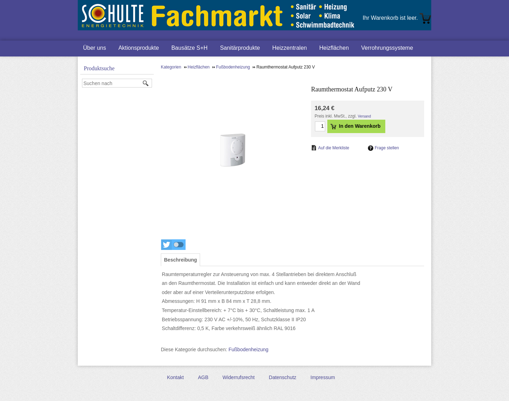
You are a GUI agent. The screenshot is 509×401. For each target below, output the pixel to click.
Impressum (322, 377)
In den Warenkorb (355, 126)
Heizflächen (334, 48)
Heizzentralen (289, 48)
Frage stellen (387, 147)
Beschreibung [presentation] (180, 260)
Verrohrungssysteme (387, 48)
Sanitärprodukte (240, 48)
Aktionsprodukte (138, 48)
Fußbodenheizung (248, 349)
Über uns (94, 48)
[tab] (180, 259)
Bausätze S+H (189, 48)
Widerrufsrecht (238, 377)
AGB (203, 377)
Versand (364, 116)
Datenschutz (283, 377)
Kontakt (175, 377)
